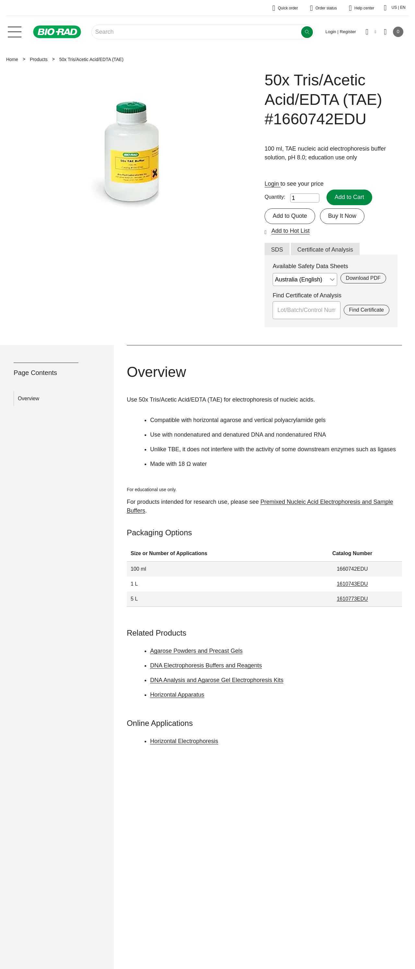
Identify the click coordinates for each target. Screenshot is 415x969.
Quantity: (275, 197)
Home (12, 59)
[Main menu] (14, 31)
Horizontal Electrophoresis (184, 741)
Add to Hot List (290, 231)
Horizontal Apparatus (177, 694)
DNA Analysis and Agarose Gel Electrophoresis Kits (216, 680)
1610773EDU (352, 599)
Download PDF (363, 278)
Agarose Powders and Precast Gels (196, 651)
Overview (28, 398)
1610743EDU (352, 584)
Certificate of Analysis (325, 249)
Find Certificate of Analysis (307, 295)
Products (39, 59)
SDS (277, 249)
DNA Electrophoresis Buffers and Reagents (206, 665)
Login (272, 183)
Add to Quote (290, 216)
